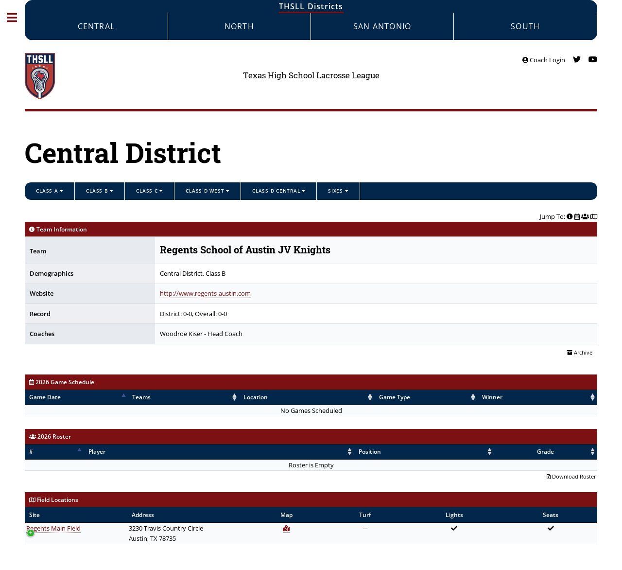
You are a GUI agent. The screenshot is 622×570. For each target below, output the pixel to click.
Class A (49, 190)
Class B (99, 190)
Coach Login (543, 59)
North (239, 26)
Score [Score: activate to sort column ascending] (537, 397)
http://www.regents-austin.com (205, 293)
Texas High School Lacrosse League (311, 75)
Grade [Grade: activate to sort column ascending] (568, 451)
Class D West (207, 190)
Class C (149, 190)
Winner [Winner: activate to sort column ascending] (454, 397)
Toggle (17, 17)
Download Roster (571, 476)
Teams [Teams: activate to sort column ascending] (157, 397)
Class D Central (278, 190)
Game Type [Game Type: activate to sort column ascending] (341, 397)
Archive (579, 352)
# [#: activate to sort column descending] (31, 451)
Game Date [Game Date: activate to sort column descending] (45, 397)
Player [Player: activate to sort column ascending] (95, 451)
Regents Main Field (53, 528)
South (525, 26)
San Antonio (382, 26)
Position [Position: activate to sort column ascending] (412, 451)
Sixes (338, 190)
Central (96, 26)
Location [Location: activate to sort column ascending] (240, 397)
